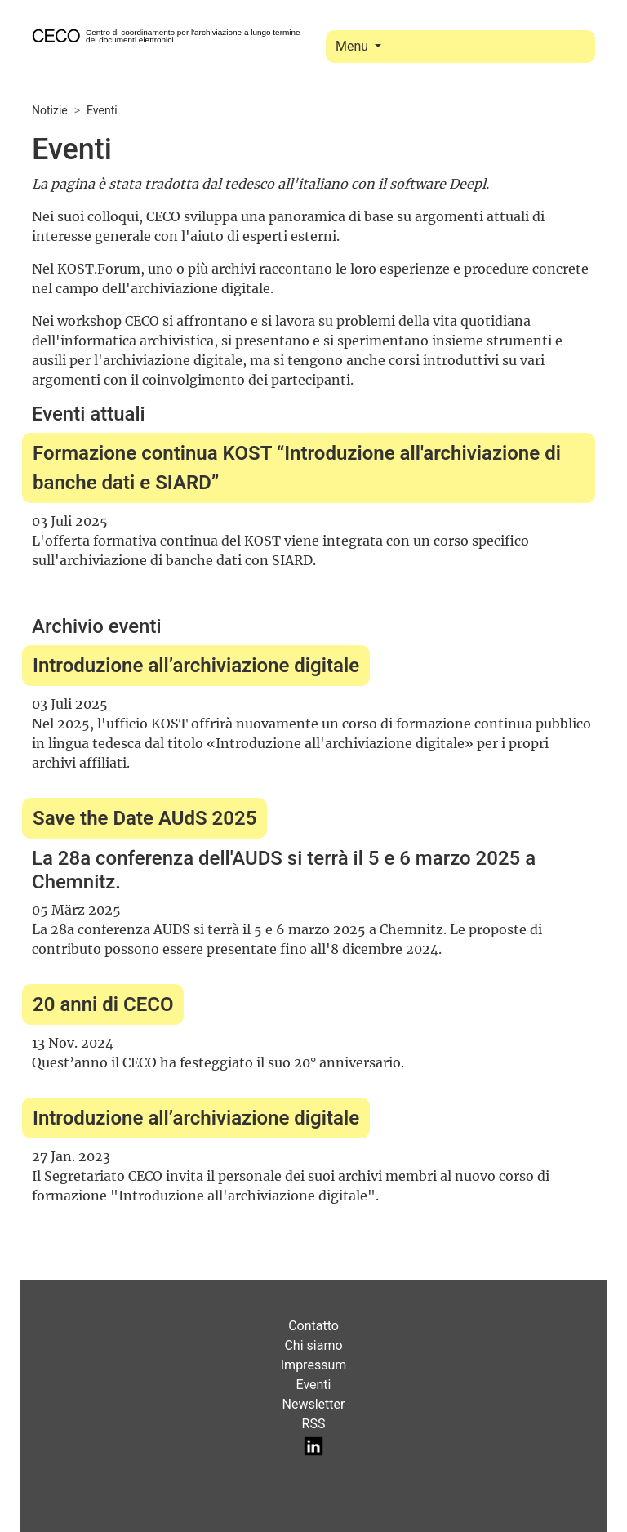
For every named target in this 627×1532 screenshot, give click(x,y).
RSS (314, 1424)
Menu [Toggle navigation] (353, 46)
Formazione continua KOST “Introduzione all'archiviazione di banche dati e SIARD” (297, 468)
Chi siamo (313, 1345)
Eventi (102, 110)
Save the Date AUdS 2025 (144, 818)
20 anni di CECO (103, 1004)
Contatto (313, 1326)
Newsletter (313, 1404)
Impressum (314, 1365)
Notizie (50, 110)
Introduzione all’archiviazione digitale (196, 665)
